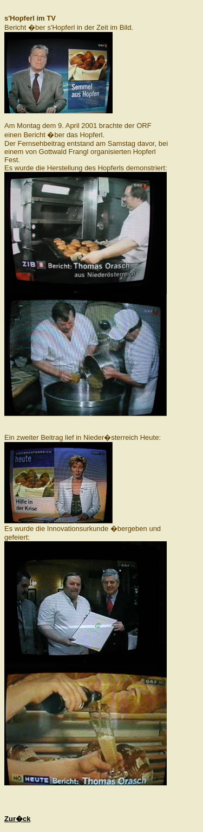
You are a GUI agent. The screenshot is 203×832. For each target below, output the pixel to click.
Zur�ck (17, 819)
